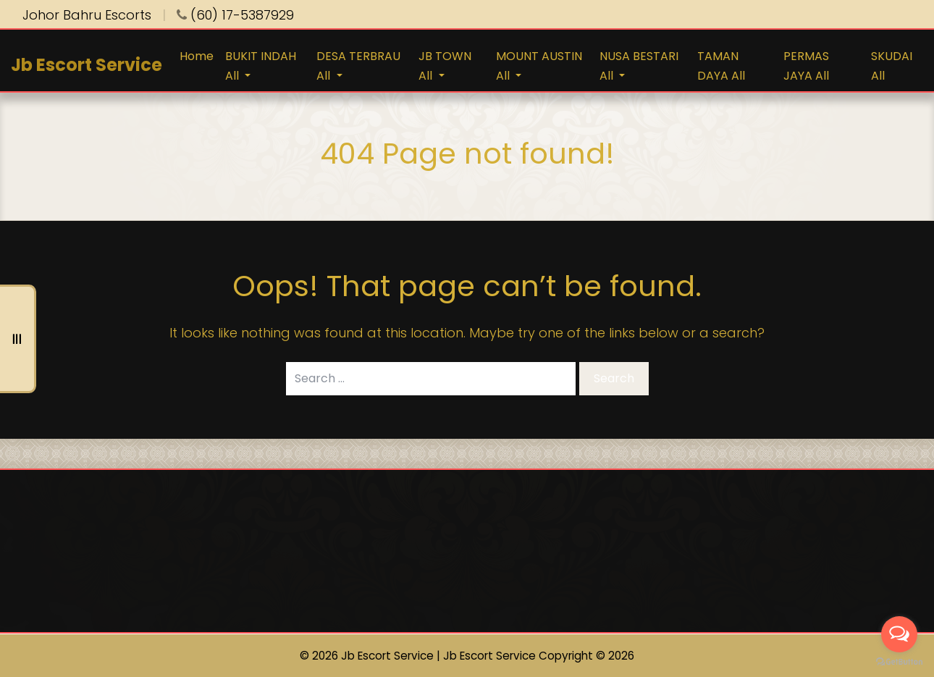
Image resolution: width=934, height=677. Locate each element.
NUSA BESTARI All (638, 66)
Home (197, 56)
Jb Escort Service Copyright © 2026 (538, 655)
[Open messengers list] (899, 634)
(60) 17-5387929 (235, 15)
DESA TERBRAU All (358, 66)
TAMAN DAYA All (721, 66)
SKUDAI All (891, 66)
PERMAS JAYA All (806, 66)
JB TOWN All (444, 66)
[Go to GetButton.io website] (899, 662)
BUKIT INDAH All (260, 66)
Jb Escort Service (86, 65)
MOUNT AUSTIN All (539, 66)
